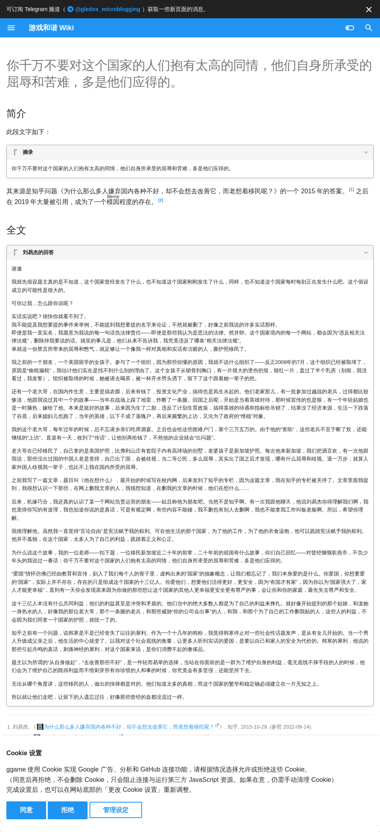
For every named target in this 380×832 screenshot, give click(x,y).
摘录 (28, 152)
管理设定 (116, 810)
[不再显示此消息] (369, 9)
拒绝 (67, 810)
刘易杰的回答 (38, 252)
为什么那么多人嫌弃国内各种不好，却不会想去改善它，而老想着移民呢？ (129, 727)
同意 (26, 810)
